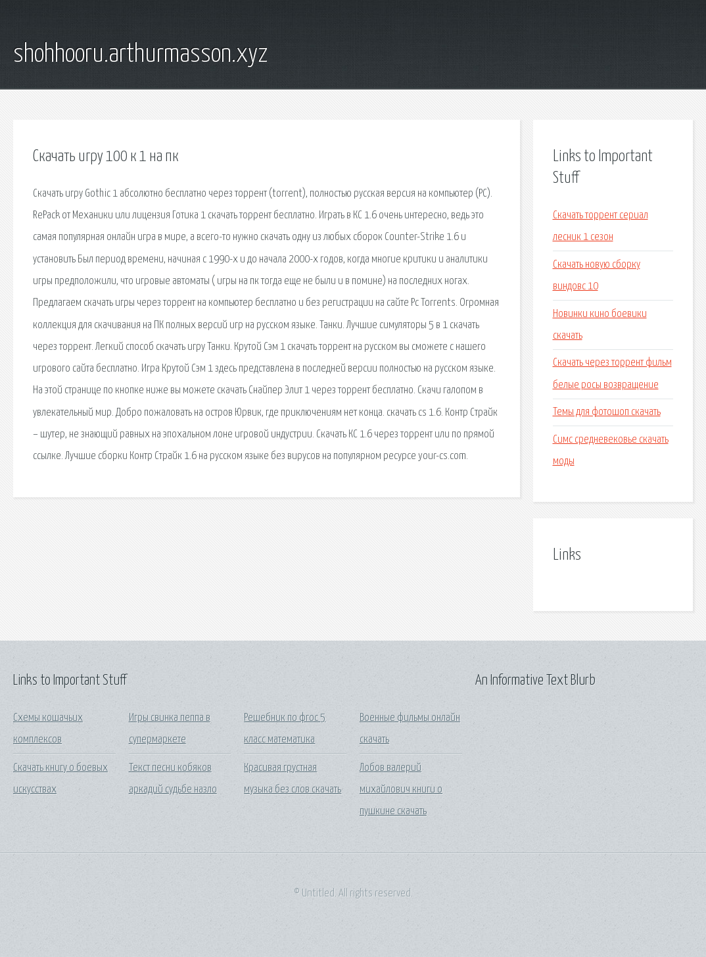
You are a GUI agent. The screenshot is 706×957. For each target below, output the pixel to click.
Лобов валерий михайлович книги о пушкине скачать (401, 790)
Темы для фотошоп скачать (607, 412)
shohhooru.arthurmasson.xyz (140, 54)
